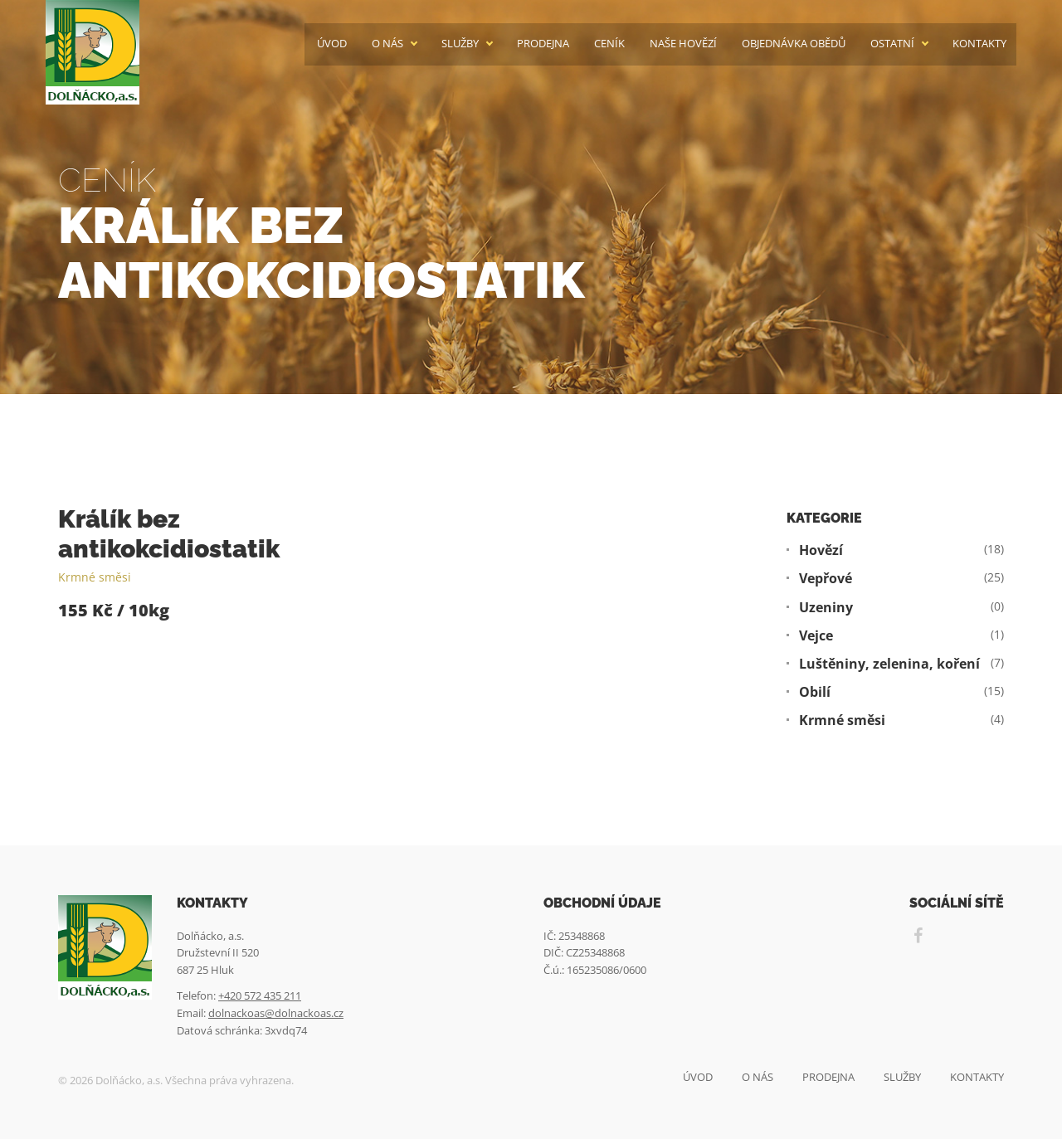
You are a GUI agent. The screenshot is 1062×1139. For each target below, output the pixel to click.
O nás (387, 43)
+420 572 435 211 (259, 995)
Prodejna (543, 43)
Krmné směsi (94, 577)
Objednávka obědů (793, 43)
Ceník (609, 43)
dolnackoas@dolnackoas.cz (275, 1012)
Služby (460, 43)
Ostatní (892, 43)
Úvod (332, 43)
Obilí (815, 692)
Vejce (816, 636)
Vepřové (825, 579)
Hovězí (821, 550)
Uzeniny (826, 608)
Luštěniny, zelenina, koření (889, 664)
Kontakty (979, 43)
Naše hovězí (683, 43)
